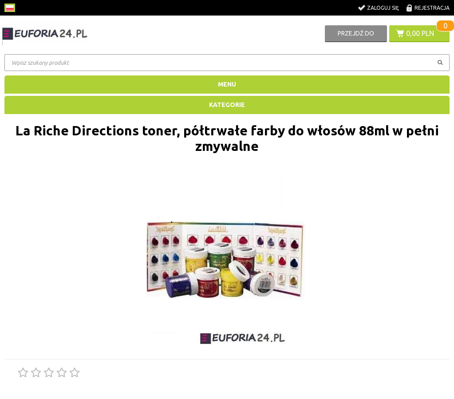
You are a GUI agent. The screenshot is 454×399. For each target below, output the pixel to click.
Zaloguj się (383, 8)
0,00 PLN (420, 33)
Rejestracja (432, 8)
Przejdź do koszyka (356, 36)
